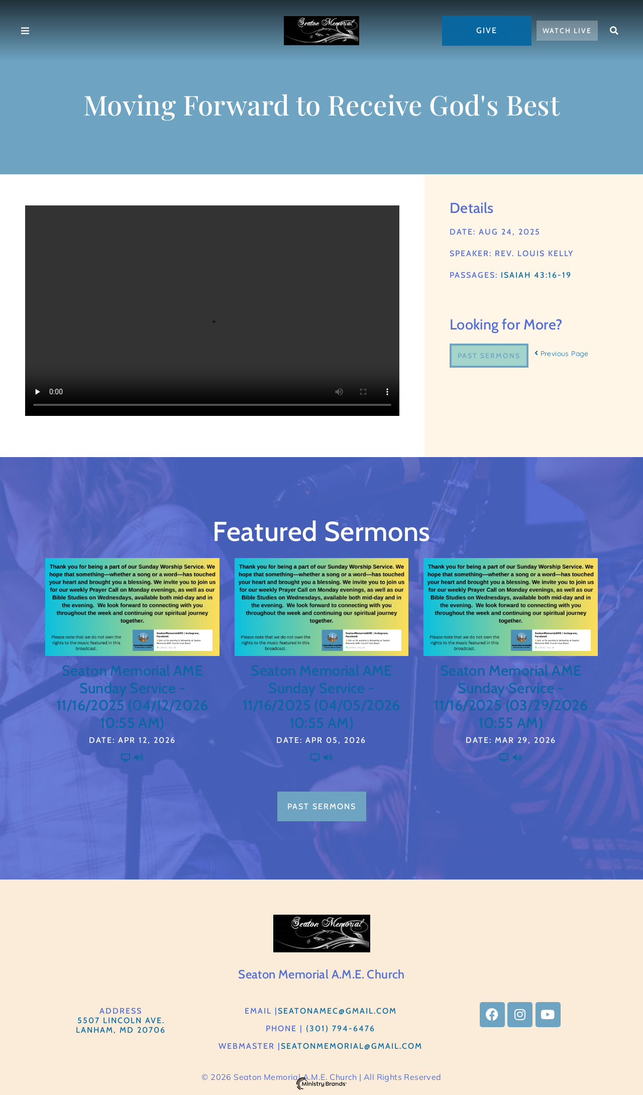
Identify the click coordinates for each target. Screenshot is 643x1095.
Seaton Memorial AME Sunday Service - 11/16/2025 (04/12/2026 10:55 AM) (132, 696)
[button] (614, 30)
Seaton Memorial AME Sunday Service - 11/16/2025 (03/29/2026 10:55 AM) (511, 696)
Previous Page (561, 353)
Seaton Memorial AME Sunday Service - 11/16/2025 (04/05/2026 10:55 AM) (321, 696)
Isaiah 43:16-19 (536, 275)
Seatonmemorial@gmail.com (351, 1046)
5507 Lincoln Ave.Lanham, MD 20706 (121, 1025)
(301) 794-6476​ (340, 1028)
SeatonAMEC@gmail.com (337, 1011)
